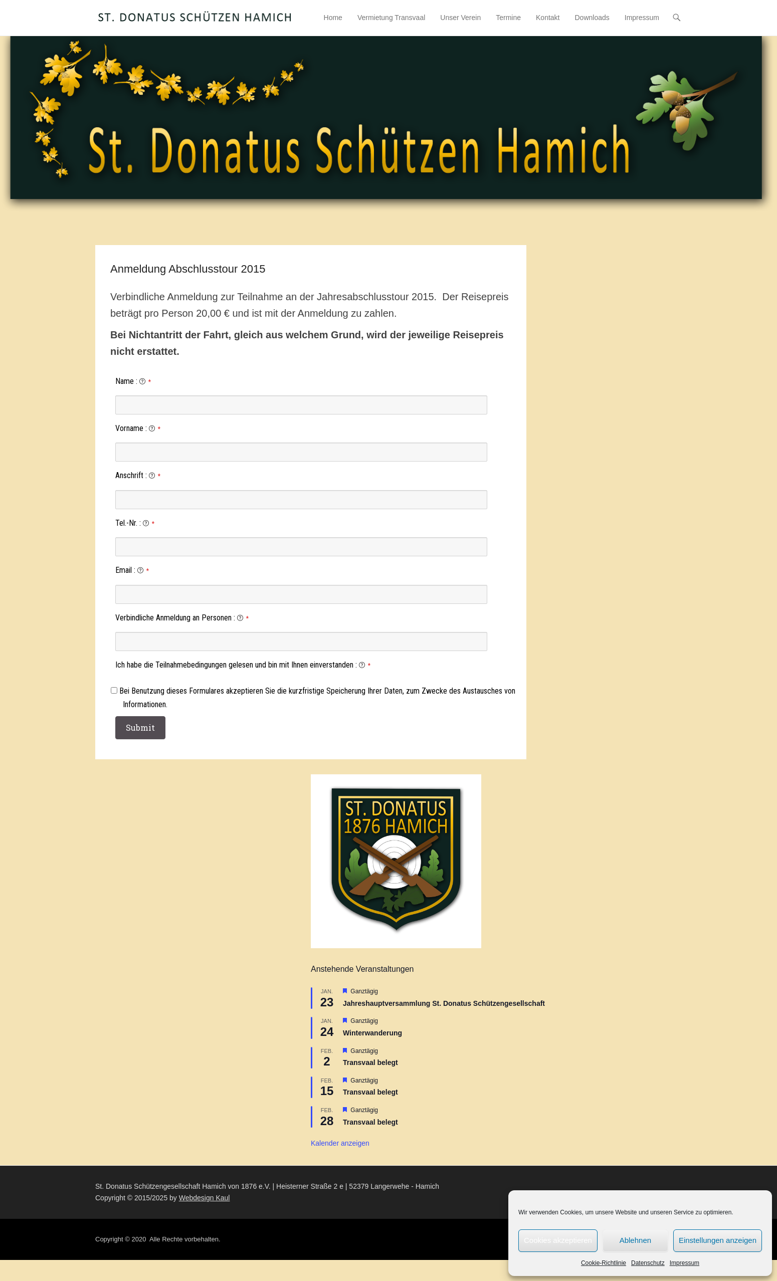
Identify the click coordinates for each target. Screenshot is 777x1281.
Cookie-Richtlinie (603, 1262)
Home (333, 18)
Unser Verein (460, 18)
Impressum (684, 1262)
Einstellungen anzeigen (717, 1240)
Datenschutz (648, 1262)
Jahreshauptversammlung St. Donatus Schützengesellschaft (444, 1003)
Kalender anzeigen (340, 1144)
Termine (508, 18)
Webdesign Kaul (204, 1198)
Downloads (592, 18)
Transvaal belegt (370, 1062)
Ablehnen (635, 1240)
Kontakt (547, 18)
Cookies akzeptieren (558, 1240)
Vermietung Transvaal (391, 18)
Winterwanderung (372, 1033)
